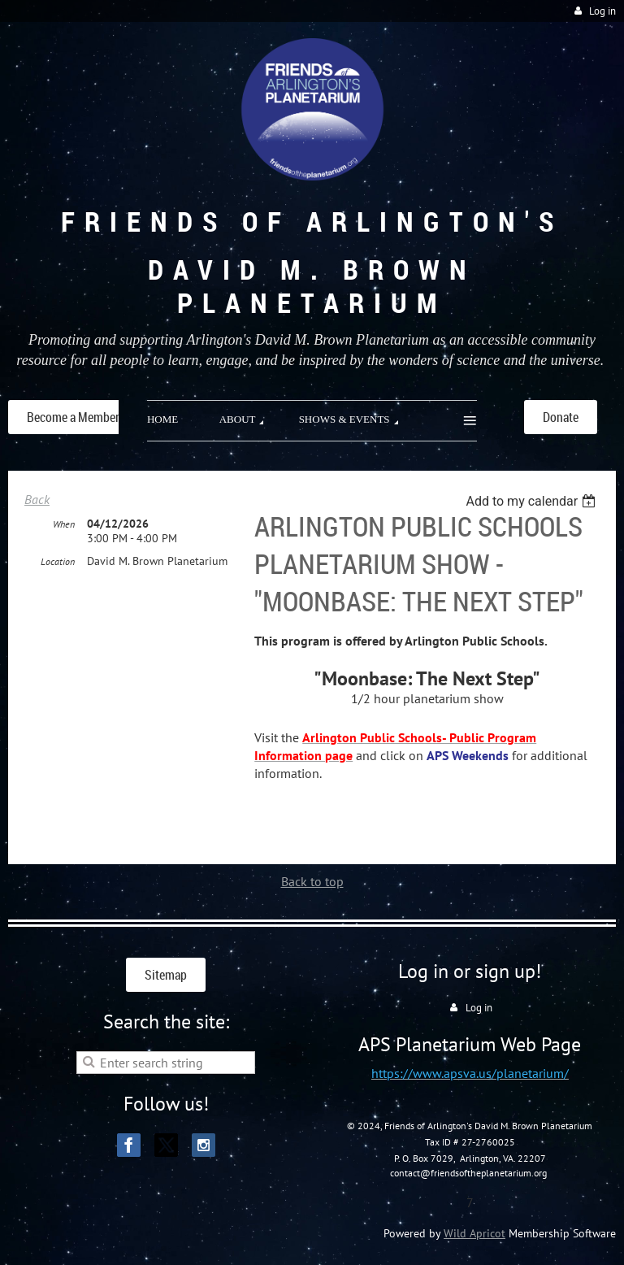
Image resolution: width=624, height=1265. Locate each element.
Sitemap (166, 975)
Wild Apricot (474, 1233)
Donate (560, 417)
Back (37, 499)
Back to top (312, 881)
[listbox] (533, 501)
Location (58, 561)
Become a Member (73, 417)
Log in (602, 11)
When (64, 524)
